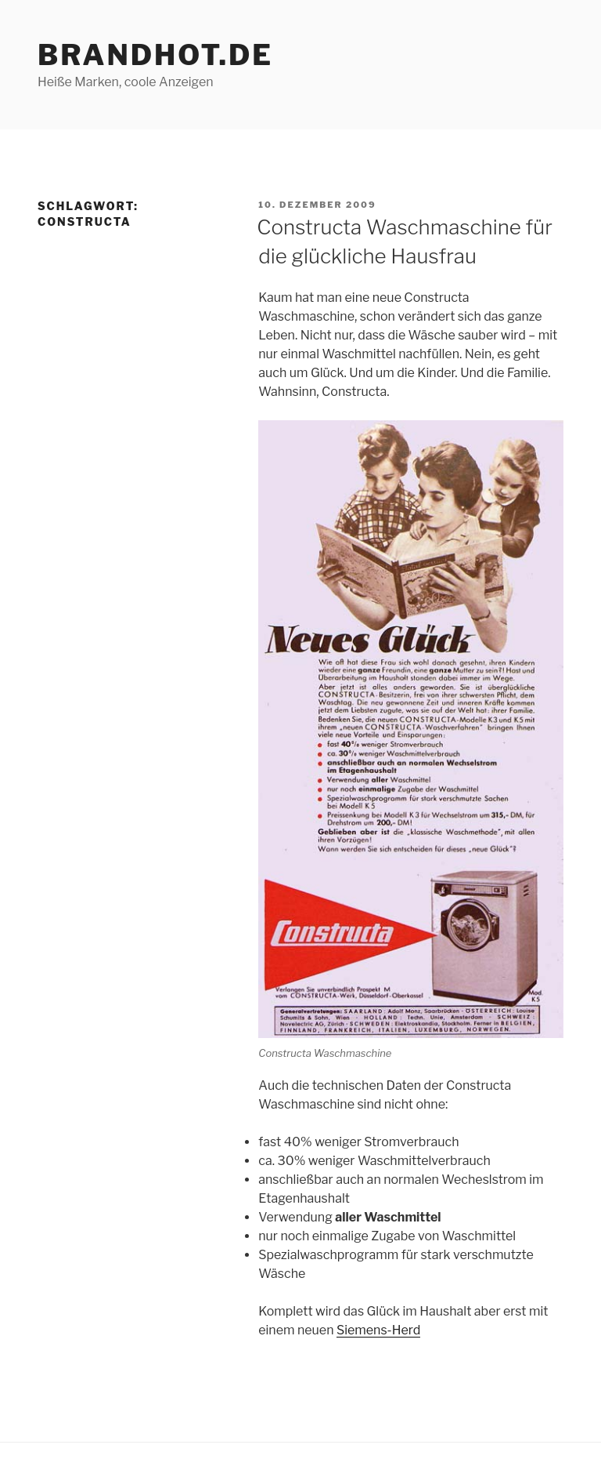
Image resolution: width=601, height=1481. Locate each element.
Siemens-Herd (378, 1330)
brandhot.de (155, 55)
